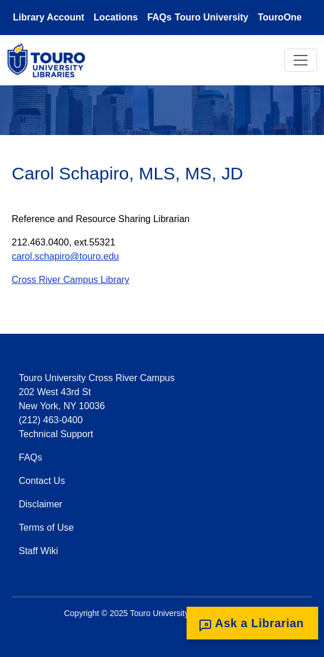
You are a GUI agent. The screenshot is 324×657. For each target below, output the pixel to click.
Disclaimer (41, 504)
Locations (116, 17)
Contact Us (42, 481)
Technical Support (56, 434)
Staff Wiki (38, 551)
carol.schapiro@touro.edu (65, 256)
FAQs (159, 17)
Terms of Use (46, 527)
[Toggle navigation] (300, 60)
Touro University (212, 17)
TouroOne (280, 17)
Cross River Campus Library (70, 280)
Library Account (48, 17)
